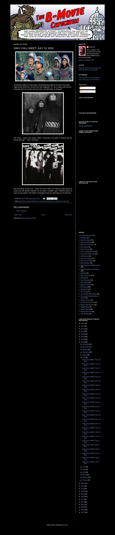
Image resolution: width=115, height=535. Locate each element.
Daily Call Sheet (32, 201)
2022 (82, 334)
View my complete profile (86, 60)
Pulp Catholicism (86, 275)
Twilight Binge (85, 307)
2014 (82, 494)
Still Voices (59, 201)
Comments (84, 91)
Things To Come (85, 300)
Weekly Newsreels (86, 311)
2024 (82, 329)
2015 (82, 491)
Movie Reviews (85, 263)
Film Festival (84, 247)
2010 (82, 504)
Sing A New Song (86, 284)
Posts (82, 88)
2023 (82, 331)
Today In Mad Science (87, 304)
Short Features (85, 280)
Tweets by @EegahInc (85, 126)
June (84, 467)
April (84, 472)
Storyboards (84, 289)
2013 (82, 496)
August (85, 355)
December (86, 344)
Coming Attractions (86, 235)
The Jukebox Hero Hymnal (88, 294)
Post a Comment (22, 211)
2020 (82, 339)
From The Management (88, 251)
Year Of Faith (84, 314)
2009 (82, 507)
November (86, 347)
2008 (82, 510)
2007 (82, 512)
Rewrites (83, 278)
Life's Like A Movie (86, 258)
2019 (82, 342)
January (85, 480)
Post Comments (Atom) (29, 218)
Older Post (68, 215)
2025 (82, 326)
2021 (82, 337)
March (85, 475)
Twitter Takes (65, 201)
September (86, 352)
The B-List (84, 291)
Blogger (65, 525)
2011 (82, 502)
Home (43, 215)
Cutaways (83, 238)
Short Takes (84, 282)
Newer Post (17, 215)
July (84, 357)
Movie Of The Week (86, 261)
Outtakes (83, 273)
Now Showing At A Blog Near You (46, 201)
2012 (82, 499)
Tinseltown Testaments (87, 302)
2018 (82, 483)
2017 (82, 486)
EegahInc (92, 47)
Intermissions (84, 256)
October (85, 349)
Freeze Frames (85, 249)
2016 (82, 488)
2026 (82, 323)
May (84, 469)
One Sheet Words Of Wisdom (89, 269)
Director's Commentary (87, 244)
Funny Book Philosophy (88, 254)
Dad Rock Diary (23, 201)
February (85, 477)
